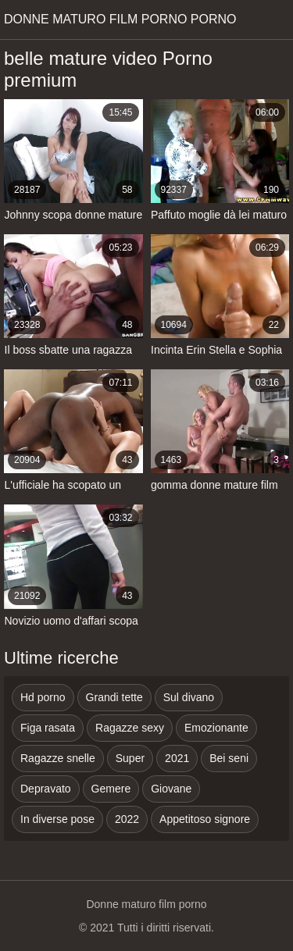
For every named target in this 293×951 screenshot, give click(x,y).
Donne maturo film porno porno (120, 19)
